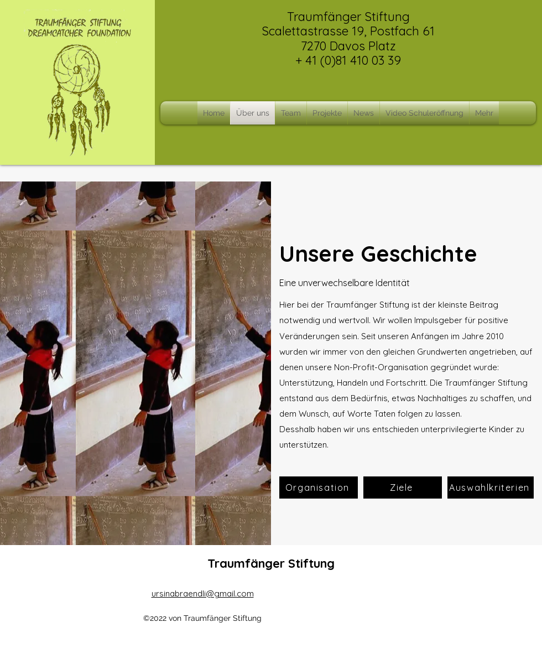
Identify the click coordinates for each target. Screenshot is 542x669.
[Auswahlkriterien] (490, 487)
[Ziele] (402, 487)
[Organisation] (318, 487)
